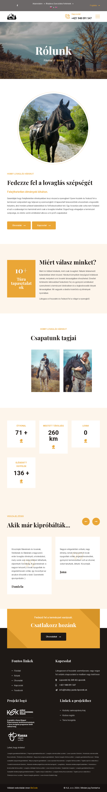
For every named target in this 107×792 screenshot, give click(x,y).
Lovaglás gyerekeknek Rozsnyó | (84, 757)
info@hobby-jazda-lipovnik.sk (73, 690)
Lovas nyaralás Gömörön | (74, 753)
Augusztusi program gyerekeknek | (44, 757)
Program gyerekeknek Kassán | (36, 753)
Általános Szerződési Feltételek (58, 4)
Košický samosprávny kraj (73, 710)
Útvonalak (19, 225)
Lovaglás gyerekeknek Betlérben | (17, 753)
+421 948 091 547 (67, 685)
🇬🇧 (56, 7)
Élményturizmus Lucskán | (15, 775)
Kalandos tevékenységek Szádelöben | (77, 764)
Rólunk (17, 676)
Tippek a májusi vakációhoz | (43, 771)
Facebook (18, 690)
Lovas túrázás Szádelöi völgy (48, 775)
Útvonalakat (53, 636)
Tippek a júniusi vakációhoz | (82, 771)
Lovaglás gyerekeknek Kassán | (85, 768)
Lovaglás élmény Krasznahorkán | (63, 771)
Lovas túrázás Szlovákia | (53, 768)
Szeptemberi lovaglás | (68, 768)
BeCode (34, 788)
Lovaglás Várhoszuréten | (73, 760)
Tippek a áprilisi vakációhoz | (89, 760)
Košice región (68, 715)
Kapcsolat (44, 225)
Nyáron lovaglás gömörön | (32, 775)
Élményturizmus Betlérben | (25, 757)
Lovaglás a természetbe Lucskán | (56, 753)
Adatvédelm (38, 4)
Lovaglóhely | (61, 764)
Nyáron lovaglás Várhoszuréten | (64, 757)
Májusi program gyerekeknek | (38, 760)
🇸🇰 (51, 7)
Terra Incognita (68, 720)
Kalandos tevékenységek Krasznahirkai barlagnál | (42, 764)
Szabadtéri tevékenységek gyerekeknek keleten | (21, 771)
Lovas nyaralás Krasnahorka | (56, 760)
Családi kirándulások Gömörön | (17, 764)
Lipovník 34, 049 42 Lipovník (72, 680)
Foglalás (95, 5)
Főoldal (48, 60)
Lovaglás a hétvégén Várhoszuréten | (35, 768)
